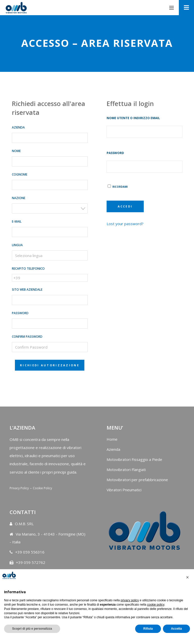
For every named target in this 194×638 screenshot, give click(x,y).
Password (20, 313)
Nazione (18, 198)
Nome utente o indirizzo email (133, 118)
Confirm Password (27, 336)
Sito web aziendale (27, 289)
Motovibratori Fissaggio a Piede (134, 459)
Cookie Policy (42, 488)
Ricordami (118, 186)
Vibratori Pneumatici (124, 489)
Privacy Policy (19, 488)
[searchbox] (47, 255)
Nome (16, 151)
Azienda (18, 127)
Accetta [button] (176, 628)
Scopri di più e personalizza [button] (32, 628)
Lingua (17, 245)
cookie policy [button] (155, 604)
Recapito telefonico (28, 268)
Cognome (19, 174)
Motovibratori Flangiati (126, 469)
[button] (187, 577)
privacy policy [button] (130, 600)
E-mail (16, 221)
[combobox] (50, 208)
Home (112, 439)
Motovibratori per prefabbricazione (137, 479)
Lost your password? (125, 223)
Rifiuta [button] (148, 628)
